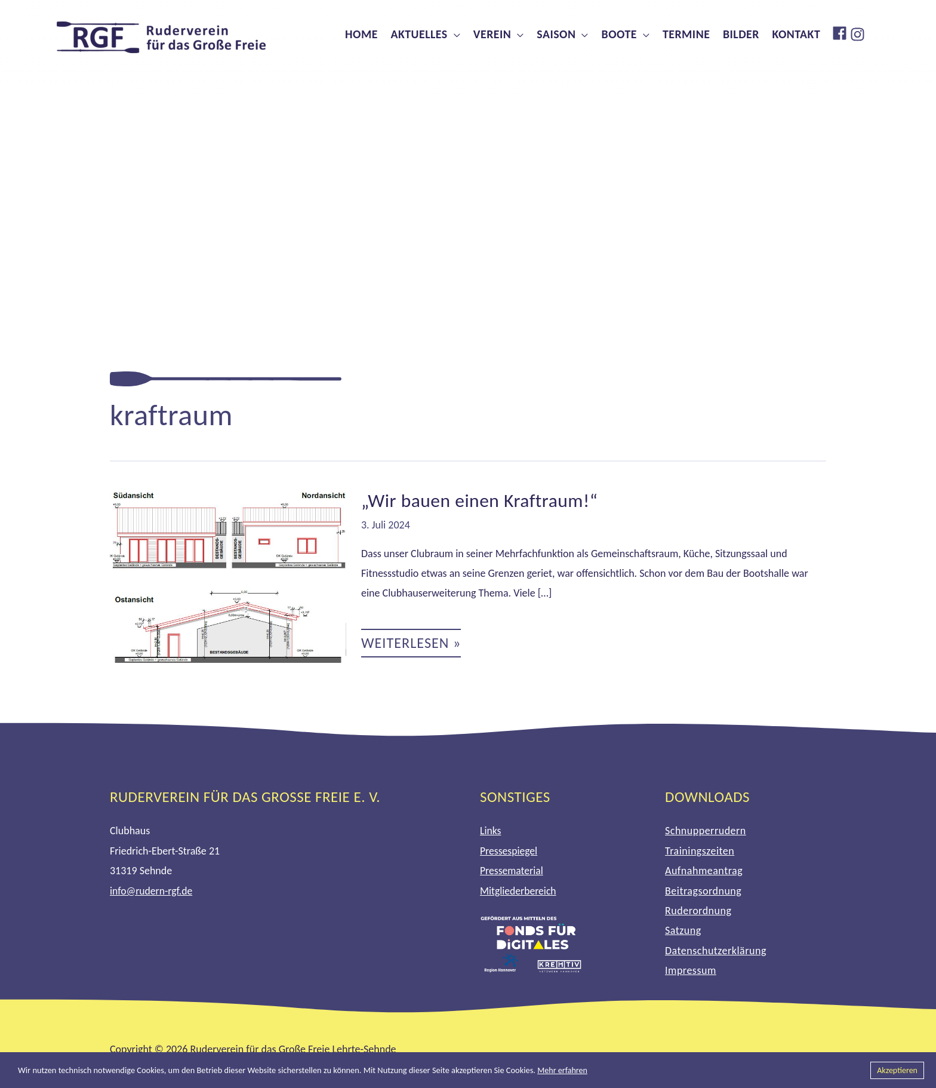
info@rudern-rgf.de (152, 891)
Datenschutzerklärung (715, 950)
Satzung (683, 930)
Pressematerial (512, 870)
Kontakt (796, 34)
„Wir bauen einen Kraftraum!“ (481, 500)
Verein (492, 34)
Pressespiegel (509, 851)
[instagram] (859, 34)
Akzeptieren (896, 1070)
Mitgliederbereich (519, 891)
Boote (619, 34)
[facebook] (841, 33)
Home (361, 34)
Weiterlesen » (412, 646)
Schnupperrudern (705, 830)
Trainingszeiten (699, 851)
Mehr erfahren (563, 1070)
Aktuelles (418, 34)
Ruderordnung (698, 910)
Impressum (690, 970)
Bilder (741, 34)
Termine (686, 34)
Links (490, 830)
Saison (556, 34)
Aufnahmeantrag (704, 870)
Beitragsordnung (703, 891)
